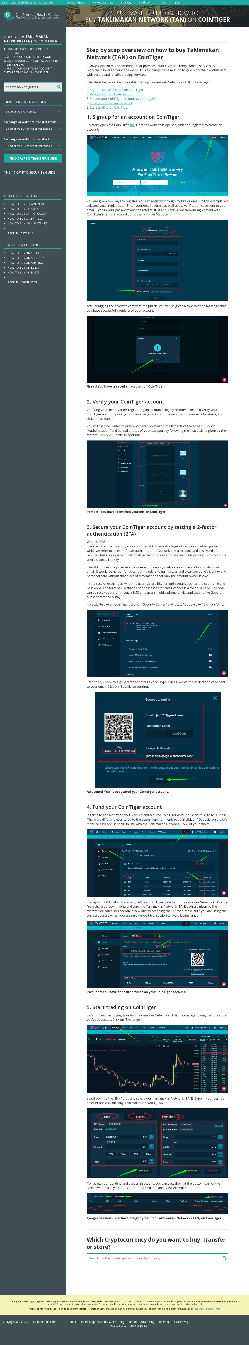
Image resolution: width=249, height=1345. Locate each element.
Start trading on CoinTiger (109, 107)
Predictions (146, 2)
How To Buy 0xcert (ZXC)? (26, 218)
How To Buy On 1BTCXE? (25, 253)
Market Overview (102, 2)
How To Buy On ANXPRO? (25, 263)
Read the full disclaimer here (207, 1308)
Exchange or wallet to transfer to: (28, 139)
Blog (177, 2)
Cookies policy (138, 1325)
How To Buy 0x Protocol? (27, 213)
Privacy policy (117, 1325)
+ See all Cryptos (20, 233)
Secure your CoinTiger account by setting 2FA (123, 99)
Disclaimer (179, 1322)
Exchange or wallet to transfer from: (30, 122)
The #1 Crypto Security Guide (29, 172)
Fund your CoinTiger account (111, 103)
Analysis (126, 2)
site (132, 125)
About (72, 1322)
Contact (132, 1322)
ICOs (164, 2)
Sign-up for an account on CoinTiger (116, 90)
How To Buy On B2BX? (23, 267)
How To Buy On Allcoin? (26, 258)
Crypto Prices (75, 2)
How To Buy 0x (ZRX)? (23, 209)
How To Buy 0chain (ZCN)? (26, 204)
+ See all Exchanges (22, 282)
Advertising (147, 1322)
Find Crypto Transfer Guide (33, 158)
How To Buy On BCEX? (23, 272)
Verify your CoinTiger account (112, 94)
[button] (241, 1337)
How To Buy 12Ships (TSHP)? (27, 223)
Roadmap (163, 1322)
